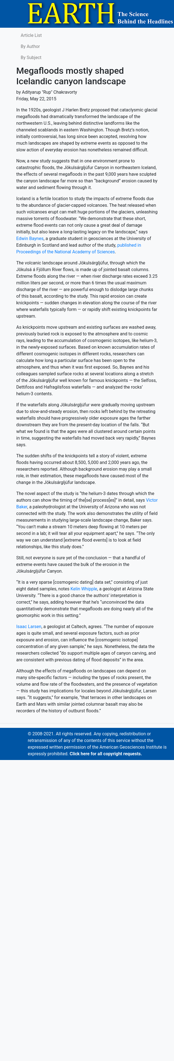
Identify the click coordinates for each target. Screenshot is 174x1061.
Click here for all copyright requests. (106, 753)
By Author (30, 46)
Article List (31, 35)
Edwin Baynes (30, 238)
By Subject (31, 57)
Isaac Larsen (29, 626)
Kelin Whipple (83, 588)
